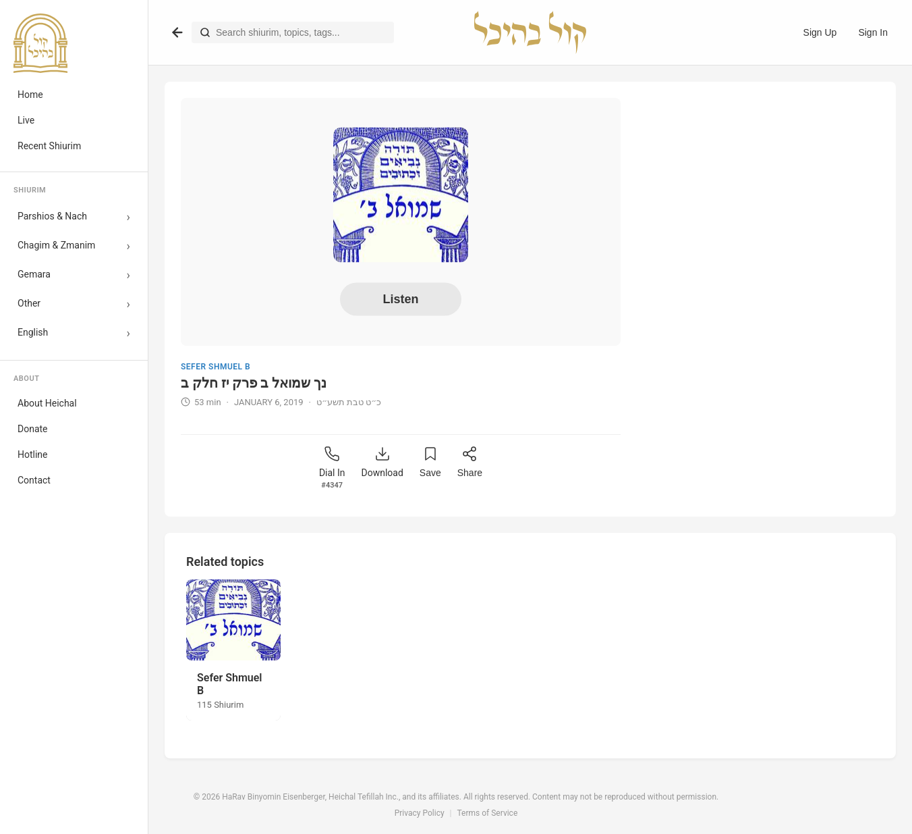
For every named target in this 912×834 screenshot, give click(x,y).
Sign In (873, 32)
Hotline (33, 454)
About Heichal (47, 403)
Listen (400, 299)
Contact (34, 480)
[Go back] (177, 32)
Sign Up (820, 32)
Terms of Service (487, 813)
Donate (33, 428)
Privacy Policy (420, 813)
